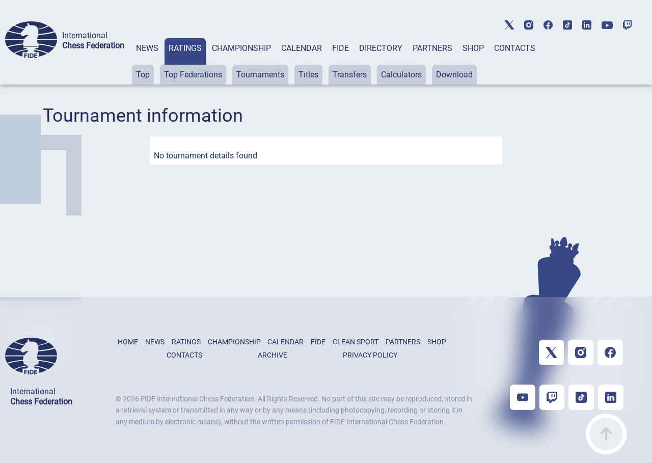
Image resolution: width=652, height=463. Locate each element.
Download (454, 74)
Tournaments (260, 74)
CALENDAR (301, 48)
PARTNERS (432, 48)
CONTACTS (514, 48)
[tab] (147, 61)
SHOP (473, 48)
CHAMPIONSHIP (241, 48)
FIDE (340, 48)
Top (143, 74)
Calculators (401, 74)
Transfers (350, 74)
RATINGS (185, 48)
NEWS (147, 48)
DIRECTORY (380, 48)
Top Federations (193, 74)
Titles (308, 74)
